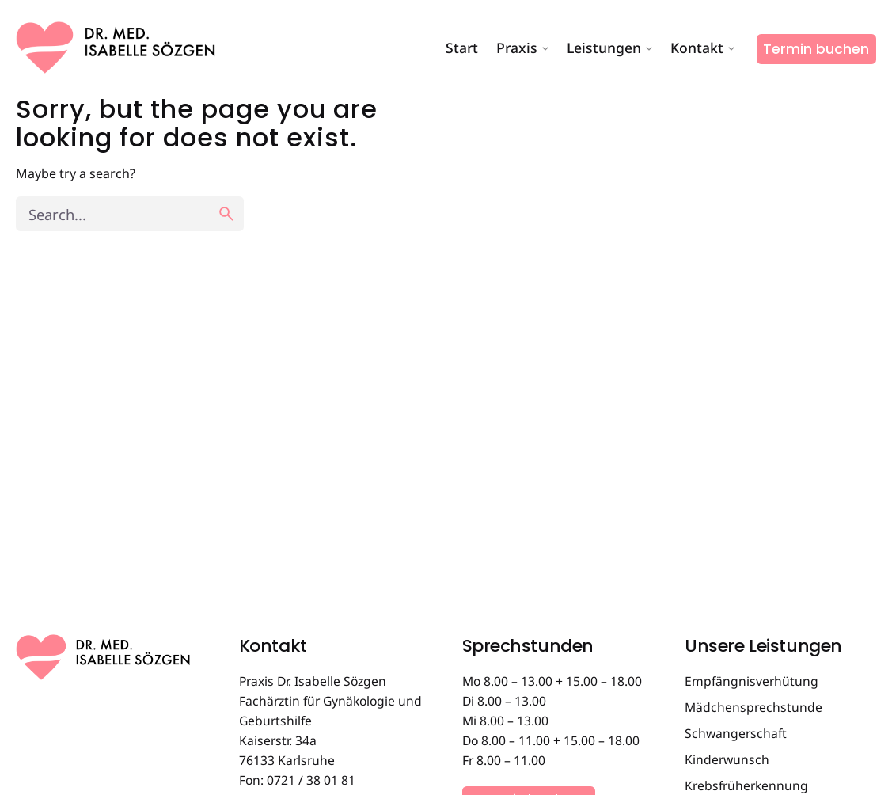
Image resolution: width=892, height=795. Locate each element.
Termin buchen (816, 49)
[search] (226, 213)
